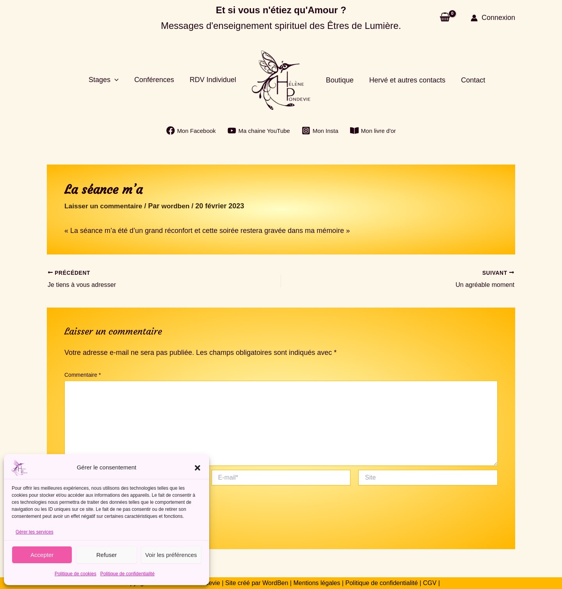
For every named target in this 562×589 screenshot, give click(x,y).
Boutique (339, 80)
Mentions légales (316, 583)
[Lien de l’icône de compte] (493, 18)
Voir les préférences (171, 554)
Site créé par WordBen (256, 583)
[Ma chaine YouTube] (259, 130)
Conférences (156, 80)
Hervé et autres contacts (405, 80)
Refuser (106, 554)
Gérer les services (34, 532)
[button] (197, 468)
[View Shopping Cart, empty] (445, 18)
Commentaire (82, 375)
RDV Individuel (213, 80)
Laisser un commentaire (104, 206)
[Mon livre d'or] (373, 130)
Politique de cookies (75, 573)
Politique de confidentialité (127, 573)
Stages (107, 80)
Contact (469, 80)
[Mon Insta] (320, 130)
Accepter (41, 554)
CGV (428, 583)
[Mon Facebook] (191, 130)
